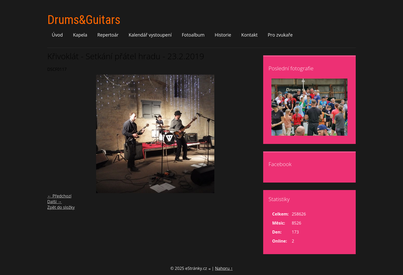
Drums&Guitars (83, 19)
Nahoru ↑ (224, 268)
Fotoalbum (193, 35)
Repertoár (107, 35)
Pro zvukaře (280, 35)
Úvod (57, 35)
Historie (223, 35)
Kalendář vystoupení (150, 35)
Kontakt (249, 35)
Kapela (80, 35)
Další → (54, 201)
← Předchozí (59, 196)
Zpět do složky (61, 207)
